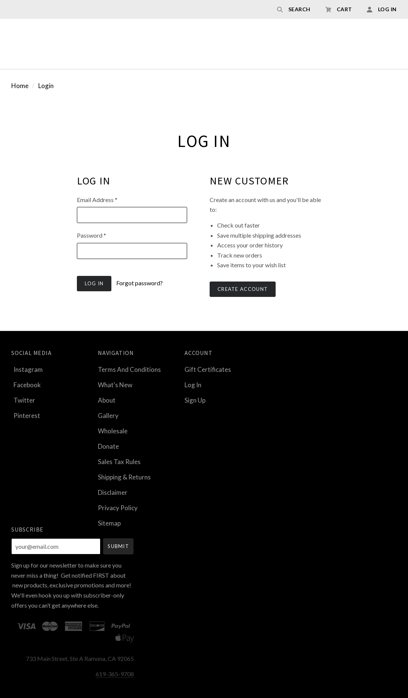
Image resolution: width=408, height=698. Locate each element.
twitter (23, 400)
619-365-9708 (115, 673)
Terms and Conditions (129, 369)
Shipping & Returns (124, 477)
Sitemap (109, 522)
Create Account (243, 289)
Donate (108, 446)
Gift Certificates (207, 369)
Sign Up (195, 399)
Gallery (108, 415)
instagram (27, 369)
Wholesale (113, 431)
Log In (192, 385)
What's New (115, 385)
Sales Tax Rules (119, 462)
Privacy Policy (118, 508)
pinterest (25, 415)
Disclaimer (113, 492)
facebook (26, 385)
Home (19, 86)
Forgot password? (139, 282)
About (107, 400)
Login (46, 86)
